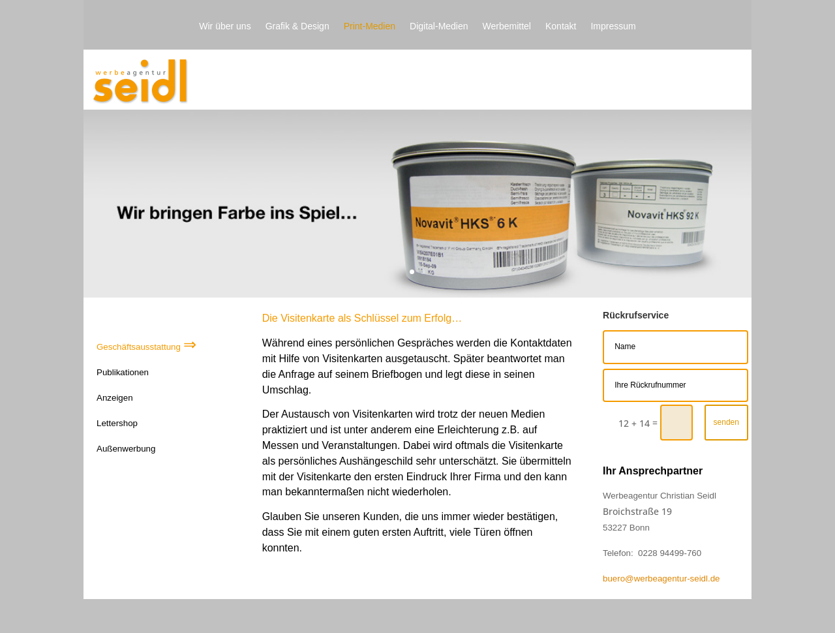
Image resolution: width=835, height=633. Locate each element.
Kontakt (560, 26)
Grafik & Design (297, 26)
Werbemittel (507, 26)
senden (726, 422)
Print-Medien (369, 26)
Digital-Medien (439, 26)
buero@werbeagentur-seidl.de (661, 578)
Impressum (612, 26)
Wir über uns (224, 26)
